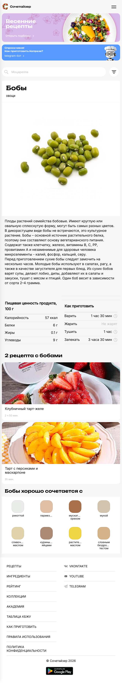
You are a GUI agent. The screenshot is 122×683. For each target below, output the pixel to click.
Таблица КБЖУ (19, 616)
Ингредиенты (18, 576)
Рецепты (14, 566)
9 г (55, 340)
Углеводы (13, 340)
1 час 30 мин (104, 316)
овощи (10, 96)
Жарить (71, 324)
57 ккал (51, 318)
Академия (15, 606)
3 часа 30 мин (102, 340)
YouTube (74, 576)
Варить (70, 316)
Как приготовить (79, 306)
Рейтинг (14, 586)
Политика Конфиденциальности (26, 649)
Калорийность (17, 318)
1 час (110, 332)
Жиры (10, 333)
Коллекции (16, 596)
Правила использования (28, 637)
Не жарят (109, 324)
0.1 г (54, 333)
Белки (10, 325)
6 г (55, 325)
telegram (75, 586)
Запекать (72, 340)
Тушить (71, 332)
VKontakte (75, 566)
